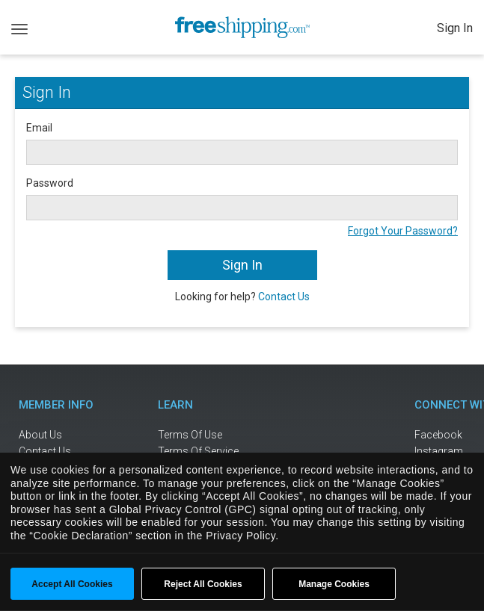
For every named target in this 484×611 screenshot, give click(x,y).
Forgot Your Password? (403, 231)
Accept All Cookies (71, 584)
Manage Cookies (334, 584)
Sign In (455, 28)
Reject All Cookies (203, 584)
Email (39, 128)
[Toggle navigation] (19, 27)
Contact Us (284, 297)
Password (49, 183)
